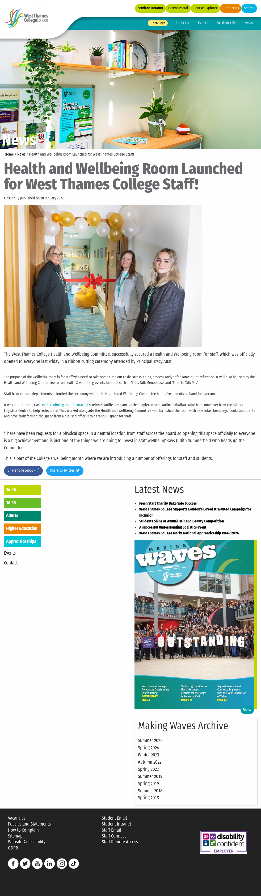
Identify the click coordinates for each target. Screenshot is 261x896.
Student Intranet (150, 8)
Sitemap (15, 836)
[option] (130, 88)
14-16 (11, 489)
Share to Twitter (65, 470)
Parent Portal (178, 8)
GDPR (13, 848)
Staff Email (111, 830)
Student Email (114, 818)
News (249, 23)
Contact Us (231, 8)
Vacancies (17, 818)
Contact (11, 563)
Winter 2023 (148, 754)
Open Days (157, 23)
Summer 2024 (150, 740)
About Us (182, 23)
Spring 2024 (148, 747)
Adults (12, 515)
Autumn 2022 (149, 762)
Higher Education (21, 528)
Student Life (226, 23)
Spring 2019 (148, 783)
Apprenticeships (21, 541)
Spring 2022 (148, 769)
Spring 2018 (148, 797)
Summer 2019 (150, 776)
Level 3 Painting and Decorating (64, 405)
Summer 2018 (150, 790)
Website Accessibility (26, 842)
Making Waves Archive (183, 725)
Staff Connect (114, 836)
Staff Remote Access (120, 842)
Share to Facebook (23, 470)
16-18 (11, 502)
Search (249, 8)
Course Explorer (205, 8)
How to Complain (23, 830)
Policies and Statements (29, 824)
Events (203, 23)
